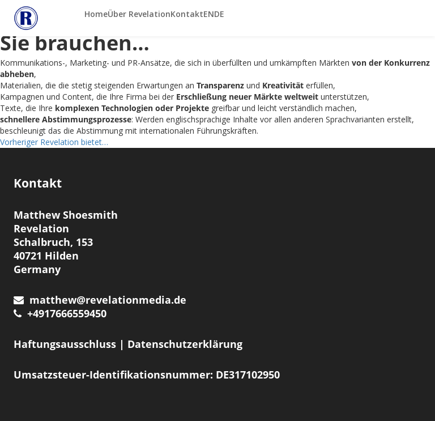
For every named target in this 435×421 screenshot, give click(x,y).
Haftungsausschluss (65, 344)
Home (96, 13)
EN (208, 13)
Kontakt (186, 13)
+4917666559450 (60, 313)
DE (219, 13)
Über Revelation (139, 13)
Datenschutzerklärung (184, 344)
